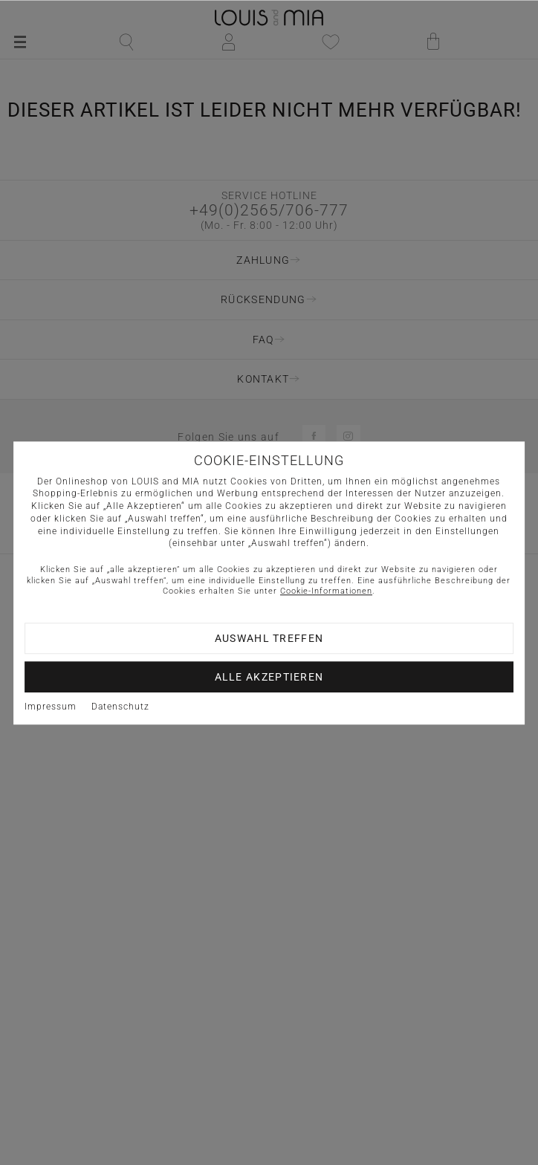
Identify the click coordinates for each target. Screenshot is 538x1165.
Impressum (51, 706)
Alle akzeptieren (269, 677)
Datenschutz (120, 706)
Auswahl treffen (269, 638)
